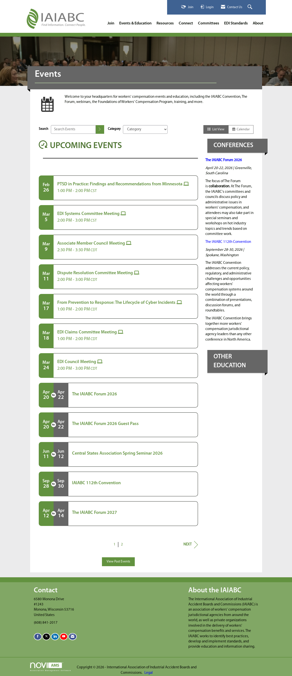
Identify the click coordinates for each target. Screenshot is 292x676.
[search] (100, 129)
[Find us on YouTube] (64, 636)
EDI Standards (236, 23)
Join (110, 23)
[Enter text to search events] (73, 129)
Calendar (241, 129)
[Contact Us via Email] (72, 636)
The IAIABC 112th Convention (228, 242)
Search (43, 129)
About (258, 23)
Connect (186, 23)
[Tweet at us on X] (46, 636)
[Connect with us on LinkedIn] (55, 636)
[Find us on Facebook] (38, 636)
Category (114, 129)
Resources (165, 23)
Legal (148, 673)
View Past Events (118, 561)
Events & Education (135, 23)
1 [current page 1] (115, 544)
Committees (208, 23)
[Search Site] (250, 7)
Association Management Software (50, 666)
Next (190, 544)
